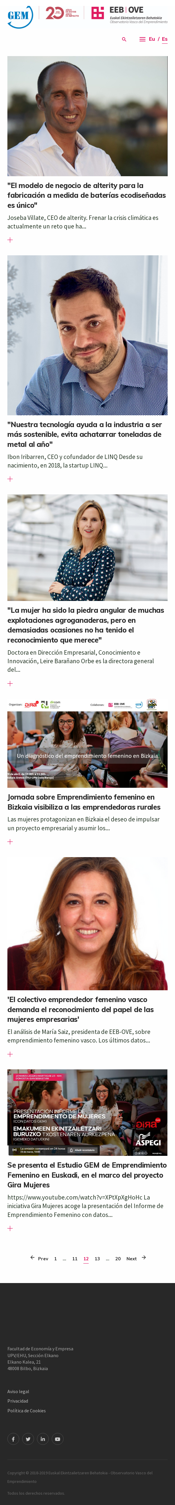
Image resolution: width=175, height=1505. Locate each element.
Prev (41, 1257)
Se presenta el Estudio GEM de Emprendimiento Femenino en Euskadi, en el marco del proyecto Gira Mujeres (87, 1175)
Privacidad (17, 1401)
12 (86, 1258)
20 (118, 1258)
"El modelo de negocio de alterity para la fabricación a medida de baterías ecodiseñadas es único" (86, 195)
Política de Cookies (26, 1411)
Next (133, 1257)
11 (74, 1258)
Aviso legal (18, 1391)
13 (97, 1258)
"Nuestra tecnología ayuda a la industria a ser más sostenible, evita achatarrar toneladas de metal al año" (84, 434)
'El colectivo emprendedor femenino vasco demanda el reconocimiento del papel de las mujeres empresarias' (80, 1009)
